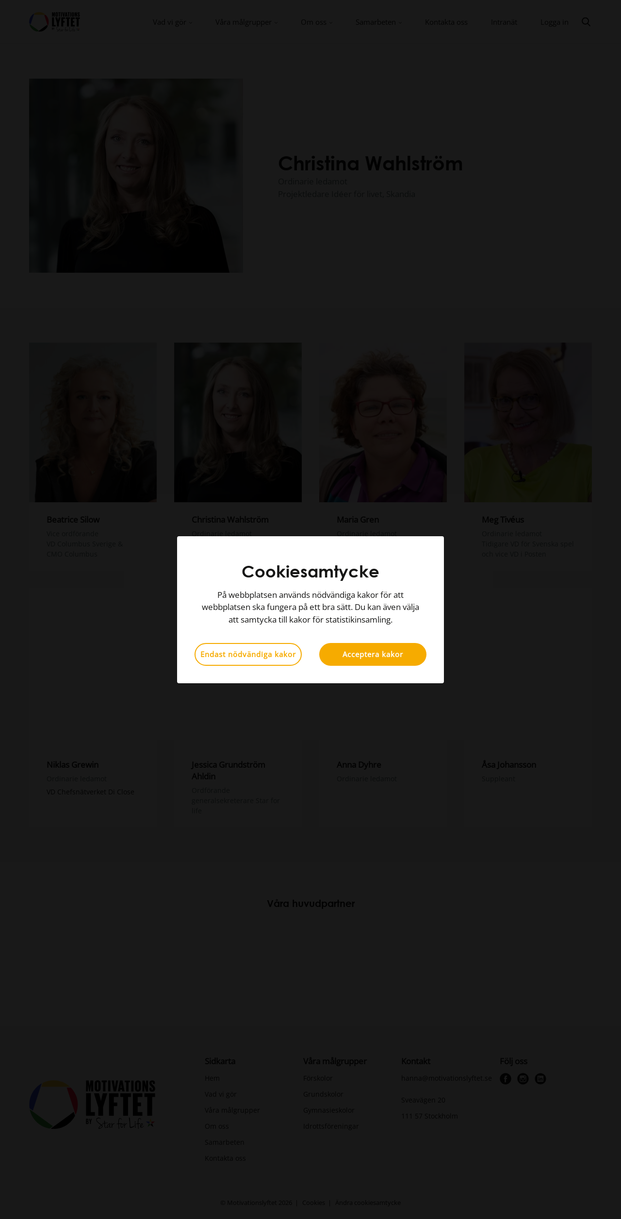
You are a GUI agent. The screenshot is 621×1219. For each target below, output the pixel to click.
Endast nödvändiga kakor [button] (248, 654)
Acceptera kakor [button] (373, 654)
